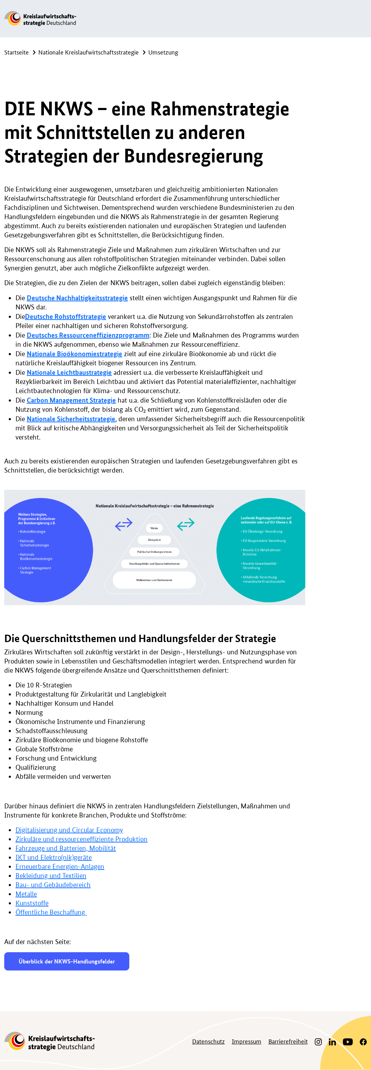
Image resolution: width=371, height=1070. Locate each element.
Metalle (26, 894)
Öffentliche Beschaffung (51, 912)
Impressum (246, 1041)
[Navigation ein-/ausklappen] (359, 18)
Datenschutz (208, 1041)
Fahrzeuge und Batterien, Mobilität (65, 848)
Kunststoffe (31, 903)
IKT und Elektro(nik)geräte (53, 857)
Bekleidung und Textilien (50, 876)
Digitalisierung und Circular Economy (69, 830)
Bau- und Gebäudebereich (53, 885)
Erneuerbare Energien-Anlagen (59, 867)
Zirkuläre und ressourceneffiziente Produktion (81, 839)
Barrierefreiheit (288, 1041)
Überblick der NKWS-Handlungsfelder (67, 961)
